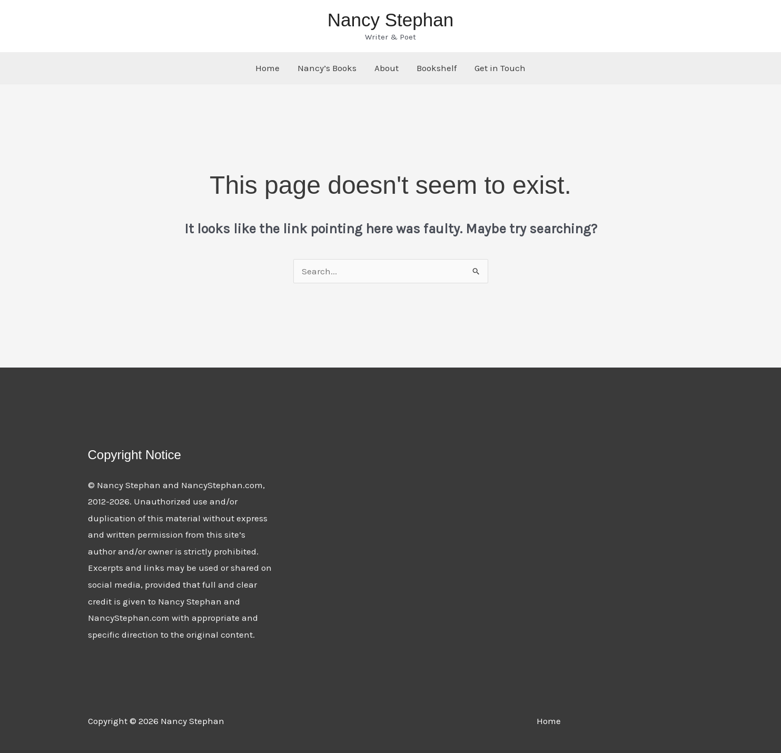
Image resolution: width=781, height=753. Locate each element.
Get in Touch (500, 68)
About (386, 68)
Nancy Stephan (390, 19)
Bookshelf (437, 68)
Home (267, 68)
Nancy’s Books (327, 68)
